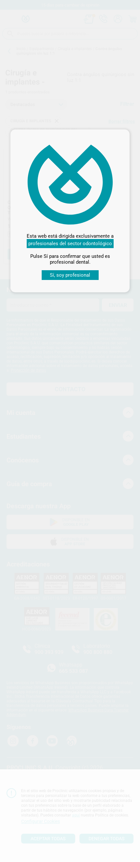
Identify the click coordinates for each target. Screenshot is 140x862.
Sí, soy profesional (70, 275)
